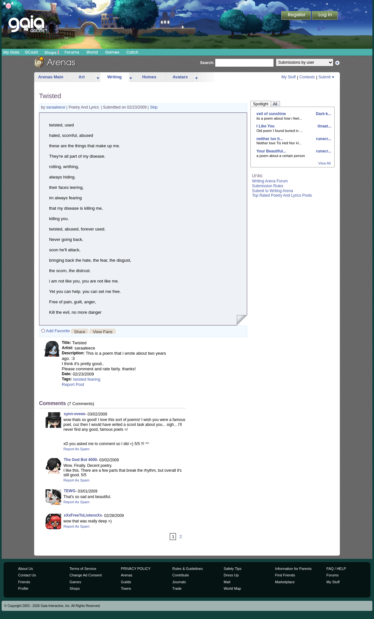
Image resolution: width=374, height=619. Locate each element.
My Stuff (288, 77)
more (98, 77)
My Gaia (11, 52)
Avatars (180, 76)
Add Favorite (58, 330)
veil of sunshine (271, 114)
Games (112, 52)
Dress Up (231, 575)
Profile (23, 588)
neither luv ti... (270, 139)
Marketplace (285, 582)
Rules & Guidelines (187, 569)
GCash (31, 52)
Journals (179, 582)
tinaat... (323, 126)
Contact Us (27, 575)
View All (324, 163)
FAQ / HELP (336, 569)
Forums (71, 52)
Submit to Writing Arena (272, 191)
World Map (232, 588)
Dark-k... (323, 114)
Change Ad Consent (86, 575)
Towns (126, 588)
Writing (114, 76)
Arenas (126, 575)
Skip (153, 107)
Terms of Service (83, 569)
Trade (176, 588)
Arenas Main (50, 76)
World (92, 52)
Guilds (126, 582)
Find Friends (285, 575)
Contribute (180, 575)
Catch (133, 52)
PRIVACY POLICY (136, 569)
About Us (25, 569)
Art (82, 76)
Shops (52, 52)
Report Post (73, 384)
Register (296, 16)
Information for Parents (293, 569)
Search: (207, 62)
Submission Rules (267, 186)
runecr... (323, 139)
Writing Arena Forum (270, 181)
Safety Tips (233, 569)
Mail (227, 582)
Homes (149, 76)
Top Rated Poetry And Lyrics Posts (282, 195)
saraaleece (56, 107)
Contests (307, 77)
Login (325, 16)
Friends (24, 582)
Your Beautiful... (271, 151)
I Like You (266, 126)
